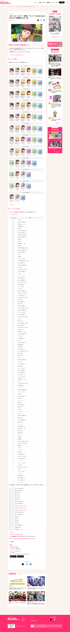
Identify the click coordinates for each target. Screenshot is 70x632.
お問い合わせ (18, 625)
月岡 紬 (12, 74)
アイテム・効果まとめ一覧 (14, 214)
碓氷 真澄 (25, 308)
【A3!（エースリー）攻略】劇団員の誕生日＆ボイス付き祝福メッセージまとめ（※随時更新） (56, 93)
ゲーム (12, 13)
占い (56, 2)
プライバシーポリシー (25, 625)
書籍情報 (48, 2)
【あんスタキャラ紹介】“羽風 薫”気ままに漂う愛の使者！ (55, 123)
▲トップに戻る (11, 204)
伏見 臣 (19, 74)
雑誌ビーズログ (42, 2)
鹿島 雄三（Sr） (22, 510)
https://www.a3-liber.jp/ (18, 551)
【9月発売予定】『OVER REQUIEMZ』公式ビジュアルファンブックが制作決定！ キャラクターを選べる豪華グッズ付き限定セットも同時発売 (35, 606)
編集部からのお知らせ (34, 620)
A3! (15, 6)
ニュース (36, 2)
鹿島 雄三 (29, 74)
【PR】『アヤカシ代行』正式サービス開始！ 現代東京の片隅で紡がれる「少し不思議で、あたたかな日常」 (35, 589)
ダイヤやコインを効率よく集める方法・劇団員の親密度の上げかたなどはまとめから (24, 538)
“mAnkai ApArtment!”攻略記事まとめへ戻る (17, 55)
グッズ (53, 2)
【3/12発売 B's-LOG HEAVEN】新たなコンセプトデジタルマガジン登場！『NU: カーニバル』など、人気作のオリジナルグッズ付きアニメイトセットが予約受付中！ (56, 108)
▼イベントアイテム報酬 (27, 51)
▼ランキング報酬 (19, 51)
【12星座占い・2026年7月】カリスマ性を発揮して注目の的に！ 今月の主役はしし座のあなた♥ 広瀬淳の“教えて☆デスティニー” (17, 589)
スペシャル (12, 6)
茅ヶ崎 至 (25, 297)
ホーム (8, 6)
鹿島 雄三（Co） (22, 505)
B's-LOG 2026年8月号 (55, 33)
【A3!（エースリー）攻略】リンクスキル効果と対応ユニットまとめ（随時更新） (56, 80)
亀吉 (24, 166)
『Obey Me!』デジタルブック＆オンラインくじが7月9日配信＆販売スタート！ (17, 606)
